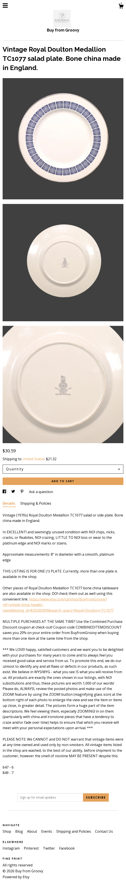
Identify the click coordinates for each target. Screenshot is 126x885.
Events (47, 831)
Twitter (49, 848)
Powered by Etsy (16, 876)
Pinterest (32, 848)
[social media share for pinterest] (22, 491)
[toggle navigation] (5, 5)
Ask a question (41, 491)
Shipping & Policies (35, 503)
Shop (7, 831)
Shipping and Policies (74, 831)
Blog (19, 831)
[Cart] (121, 6)
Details (9, 503)
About (32, 831)
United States (33, 459)
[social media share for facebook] (5, 491)
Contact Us (104, 831)
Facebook (67, 848)
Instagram (11, 848)
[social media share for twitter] (13, 491)
